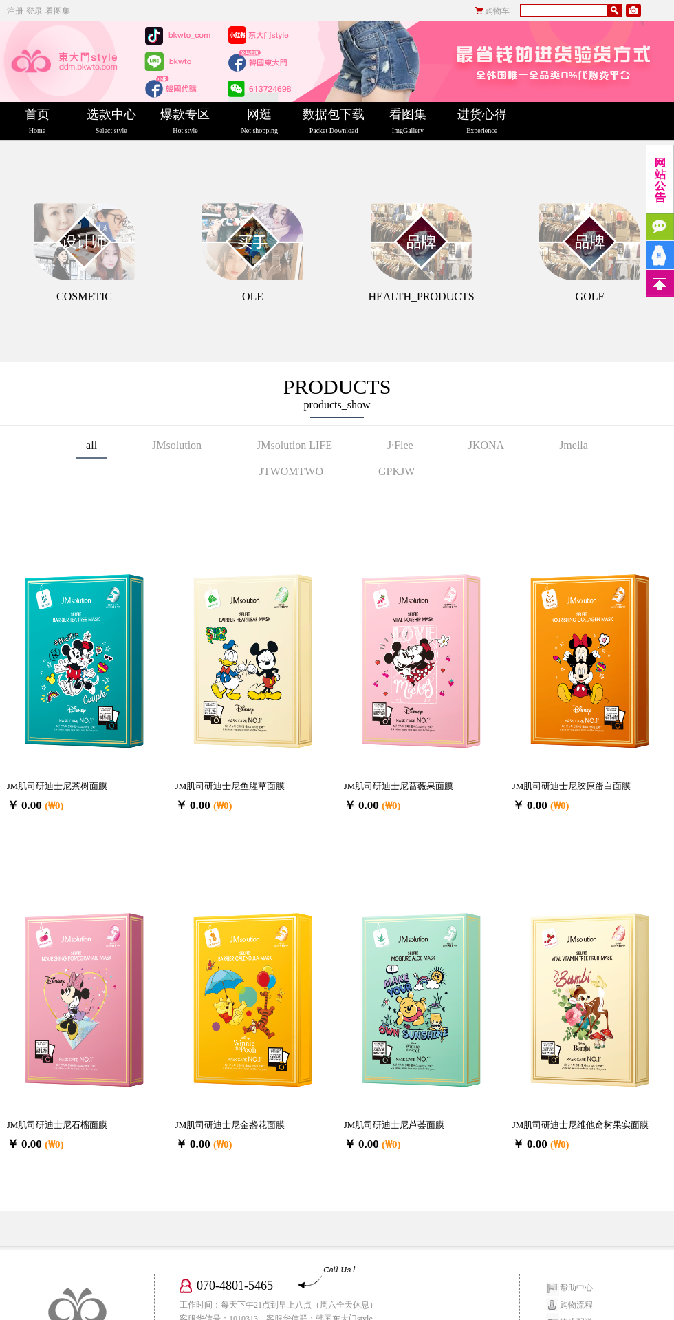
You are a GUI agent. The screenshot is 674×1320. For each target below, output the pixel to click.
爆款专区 (186, 121)
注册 (15, 11)
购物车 (497, 11)
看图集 (57, 11)
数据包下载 (333, 121)
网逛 (259, 121)
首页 (37, 121)
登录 (34, 11)
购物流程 (576, 1305)
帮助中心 (576, 1287)
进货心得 (482, 121)
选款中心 (111, 121)
